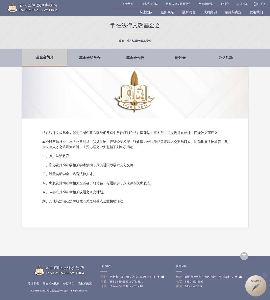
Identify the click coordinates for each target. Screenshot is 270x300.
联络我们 (256, 12)
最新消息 (188, 12)
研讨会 (225, 3)
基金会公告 (135, 58)
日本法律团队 (149, 3)
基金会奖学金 (90, 58)
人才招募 (242, 3)
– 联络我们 (32, 283)
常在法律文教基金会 (178, 3)
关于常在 (127, 3)
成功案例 (210, 12)
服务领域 (167, 12)
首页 (121, 41)
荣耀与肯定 (233, 12)
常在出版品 (206, 3)
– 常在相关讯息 (50, 283)
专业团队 (146, 12)
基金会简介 (45, 57)
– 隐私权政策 (84, 283)
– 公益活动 (67, 283)
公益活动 (225, 58)
